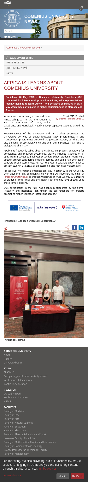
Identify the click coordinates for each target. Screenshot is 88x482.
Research (10, 389)
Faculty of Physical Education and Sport (25, 434)
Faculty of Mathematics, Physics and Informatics (30, 442)
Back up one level (21, 57)
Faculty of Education (15, 426)
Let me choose (12, 475)
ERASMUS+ (10, 372)
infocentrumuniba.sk (16, 176)
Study (7, 368)
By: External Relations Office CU (70, 118)
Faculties (10, 407)
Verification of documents (18, 380)
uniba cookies (47, 468)
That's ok (77, 476)
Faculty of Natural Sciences (18, 422)
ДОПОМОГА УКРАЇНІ (17, 68)
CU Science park (12, 393)
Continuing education (15, 384)
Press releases (15, 62)
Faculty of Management (16, 453)
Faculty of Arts (11, 419)
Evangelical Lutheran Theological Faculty (25, 450)
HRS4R (7, 401)
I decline (63, 476)
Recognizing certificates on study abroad (25, 376)
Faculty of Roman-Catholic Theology (23, 446)
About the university (17, 351)
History (8, 358)
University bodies (13, 362)
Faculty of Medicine (14, 411)
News (9, 73)
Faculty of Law (11, 415)
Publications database (16, 397)
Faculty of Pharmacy (15, 430)
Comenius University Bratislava (23, 47)
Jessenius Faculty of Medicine (19, 438)
